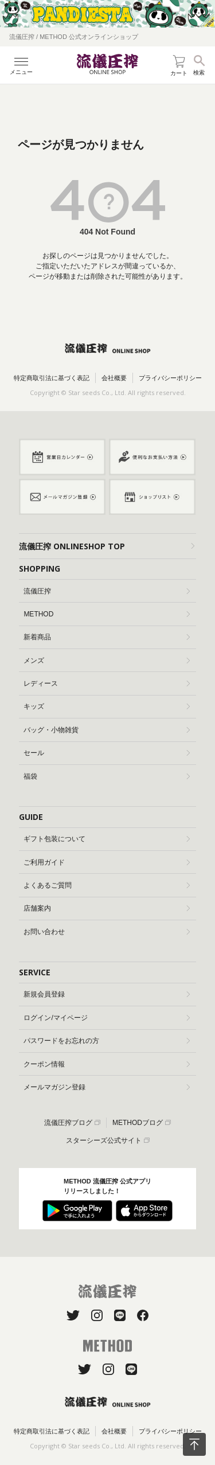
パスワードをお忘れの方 (107, 1041)
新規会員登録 (107, 994)
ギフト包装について (107, 839)
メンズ (107, 661)
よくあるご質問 (107, 885)
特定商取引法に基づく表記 (51, 377)
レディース (107, 683)
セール (107, 753)
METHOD (107, 614)
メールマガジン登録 (107, 1087)
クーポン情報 (107, 1064)
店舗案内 (107, 908)
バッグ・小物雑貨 (107, 730)
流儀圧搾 (107, 591)
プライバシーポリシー (170, 377)
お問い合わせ (107, 932)
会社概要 (114, 377)
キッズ (107, 706)
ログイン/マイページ (107, 1018)
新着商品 (107, 637)
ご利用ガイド (107, 862)
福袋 (107, 776)
